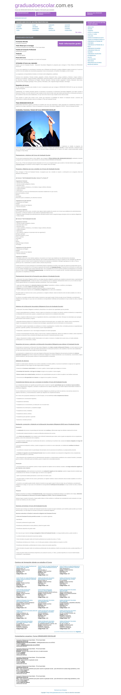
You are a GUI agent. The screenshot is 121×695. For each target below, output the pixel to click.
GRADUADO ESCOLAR (21, 18)
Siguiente (78, 631)
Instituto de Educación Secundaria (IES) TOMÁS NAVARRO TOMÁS (24, 622)
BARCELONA (35, 28)
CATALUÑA (90, 36)
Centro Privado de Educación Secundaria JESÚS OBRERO (45, 590)
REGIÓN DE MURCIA (93, 64)
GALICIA (90, 57)
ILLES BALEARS (92, 59)
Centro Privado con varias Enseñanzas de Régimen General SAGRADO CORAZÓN (70, 567)
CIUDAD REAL (68, 30)
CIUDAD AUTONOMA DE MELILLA (96, 39)
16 (71, 631)
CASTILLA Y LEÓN (92, 34)
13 (67, 631)
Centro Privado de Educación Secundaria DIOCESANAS (23, 590)
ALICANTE (67, 25)
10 (62, 631)
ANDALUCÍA (91, 27)
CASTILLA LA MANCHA (93, 32)
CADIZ (18, 30)
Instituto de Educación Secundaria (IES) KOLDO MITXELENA (24, 601)
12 (65, 631)
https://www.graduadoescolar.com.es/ (56, 692)
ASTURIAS (35, 26)
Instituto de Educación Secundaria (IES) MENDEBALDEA (46, 601)
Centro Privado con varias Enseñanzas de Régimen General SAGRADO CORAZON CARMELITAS (26, 579)
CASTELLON (52, 30)
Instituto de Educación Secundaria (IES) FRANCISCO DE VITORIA (68, 578)
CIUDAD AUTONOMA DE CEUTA (96, 37)
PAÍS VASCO (91, 61)
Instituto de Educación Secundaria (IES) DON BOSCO (68, 622)
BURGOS (51, 28)
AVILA (50, 26)
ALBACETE (51, 25)
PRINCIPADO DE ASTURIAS (95, 62)
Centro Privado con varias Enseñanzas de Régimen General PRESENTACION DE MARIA (48, 567)
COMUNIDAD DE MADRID (94, 48)
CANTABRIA (35, 30)
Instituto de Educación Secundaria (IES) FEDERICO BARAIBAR (46, 578)
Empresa (64, 690)
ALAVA (34, 25)
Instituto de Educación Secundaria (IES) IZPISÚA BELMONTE (68, 611)
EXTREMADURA (92, 55)
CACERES (67, 28)
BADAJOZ (67, 26)
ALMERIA (18, 26)
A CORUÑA (19, 25)
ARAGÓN (90, 29)
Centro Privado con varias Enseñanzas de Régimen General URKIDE (26, 567)
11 (64, 631)
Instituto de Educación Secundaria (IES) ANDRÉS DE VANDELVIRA (46, 622)
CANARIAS (90, 30)
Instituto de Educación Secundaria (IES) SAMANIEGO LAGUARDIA (46, 611)
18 (74, 631)
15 (70, 631)
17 (73, 631)
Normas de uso (58, 690)
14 (68, 631)
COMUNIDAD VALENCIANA (94, 53)
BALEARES (19, 28)
